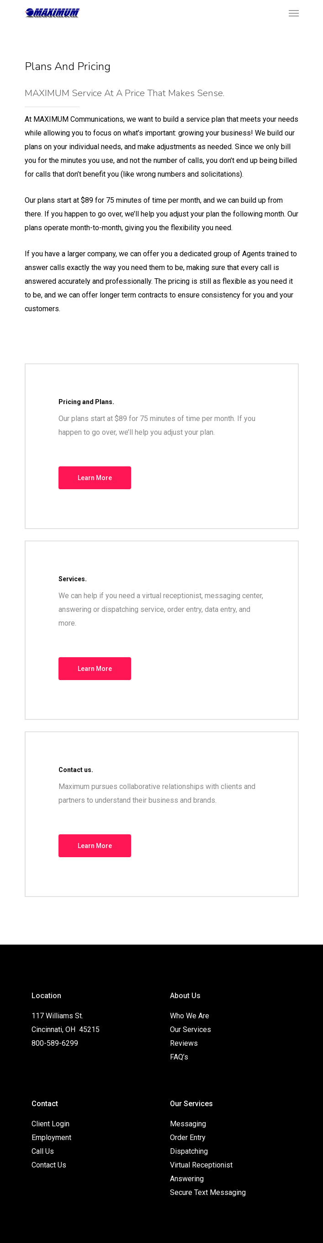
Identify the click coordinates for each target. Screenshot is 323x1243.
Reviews (184, 1043)
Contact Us (49, 1165)
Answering (187, 1178)
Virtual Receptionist (201, 1165)
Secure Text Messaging (208, 1192)
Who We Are (189, 1015)
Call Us (43, 1151)
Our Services (190, 1029)
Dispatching (189, 1151)
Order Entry (188, 1137)
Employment (51, 1137)
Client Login (50, 1123)
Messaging (188, 1123)
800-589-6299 (55, 1043)
